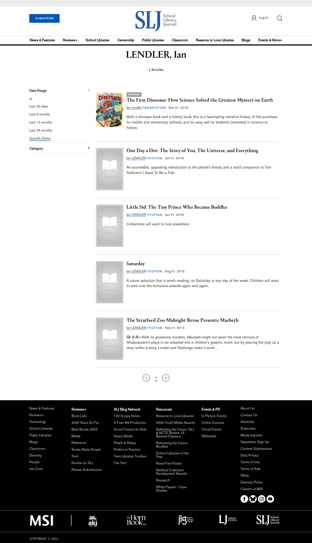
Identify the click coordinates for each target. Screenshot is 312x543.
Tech (75, 456)
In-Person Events (214, 416)
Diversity (35, 455)
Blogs (246, 40)
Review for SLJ (82, 463)
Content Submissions (256, 449)
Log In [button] (259, 18)
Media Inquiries (251, 435)
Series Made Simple (86, 449)
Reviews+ (70, 40)
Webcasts (209, 436)
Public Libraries (153, 40)
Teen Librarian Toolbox (130, 456)
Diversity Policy (251, 482)
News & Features (42, 40)
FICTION (155, 158)
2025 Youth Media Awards (175, 423)
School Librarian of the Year (172, 455)
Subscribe (247, 428)
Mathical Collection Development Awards (171, 472)
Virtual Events (211, 429)
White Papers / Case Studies (171, 489)
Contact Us (248, 415)
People (34, 462)
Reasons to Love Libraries (215, 40)
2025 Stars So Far (85, 423)
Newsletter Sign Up (254, 442)
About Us (247, 408)
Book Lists (79, 416)
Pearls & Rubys (125, 443)
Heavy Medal (123, 436)
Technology (37, 422)
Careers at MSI (251, 489)
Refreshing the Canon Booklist (172, 445)
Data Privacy (249, 455)
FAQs (244, 475)
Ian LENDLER (136, 158)
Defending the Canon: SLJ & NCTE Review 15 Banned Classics (175, 432)
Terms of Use (250, 462)
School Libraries (97, 40)
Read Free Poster (169, 463)
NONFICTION (155, 107)
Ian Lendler (134, 107)
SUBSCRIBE (44, 18)
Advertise (247, 422)
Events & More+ (270, 40)
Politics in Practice (127, 449)
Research (163, 480)
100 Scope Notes (127, 416)
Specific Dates (39, 138)
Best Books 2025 (85, 429)
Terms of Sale (250, 469)
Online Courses (213, 423)
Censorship (125, 40)
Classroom (180, 40)
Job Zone (36, 469)
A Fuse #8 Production (130, 423)
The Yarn (120, 463)
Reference (79, 443)
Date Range (38, 91)
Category (36, 148)
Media (76, 436)
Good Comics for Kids (130, 429)
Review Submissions (87, 470)
